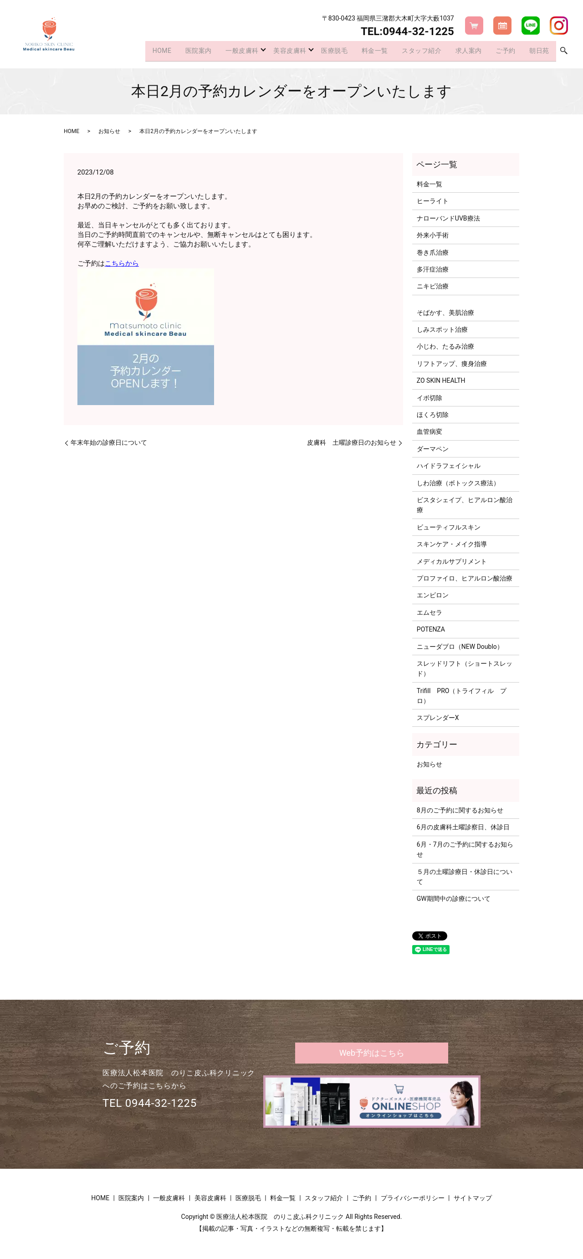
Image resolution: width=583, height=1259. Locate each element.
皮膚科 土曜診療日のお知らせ (351, 442)
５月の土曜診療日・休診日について (464, 876)
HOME (137, 52)
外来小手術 (433, 235)
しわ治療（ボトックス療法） (458, 483)
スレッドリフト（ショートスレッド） (464, 668)
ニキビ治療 (433, 286)
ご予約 (502, 52)
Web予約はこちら (371, 1053)
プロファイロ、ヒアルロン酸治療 (464, 578)
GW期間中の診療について (454, 898)
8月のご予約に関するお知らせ (460, 810)
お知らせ (109, 131)
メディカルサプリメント (452, 561)
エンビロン (433, 595)
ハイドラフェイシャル (449, 465)
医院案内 (176, 52)
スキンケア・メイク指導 (452, 544)
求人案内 (463, 52)
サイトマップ (473, 1198)
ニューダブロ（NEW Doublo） (460, 646)
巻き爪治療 (433, 252)
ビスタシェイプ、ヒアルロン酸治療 (464, 505)
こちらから (122, 263)
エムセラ (429, 612)
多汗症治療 (433, 269)
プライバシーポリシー (413, 1198)
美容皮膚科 (273, 52)
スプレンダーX (438, 717)
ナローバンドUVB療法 (448, 218)
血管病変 (429, 431)
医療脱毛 (321, 52)
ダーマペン (433, 448)
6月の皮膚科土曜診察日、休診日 (463, 827)
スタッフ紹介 (413, 52)
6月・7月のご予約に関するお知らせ (465, 849)
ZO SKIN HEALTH (441, 380)
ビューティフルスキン (449, 527)
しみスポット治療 (442, 329)
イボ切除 (429, 397)
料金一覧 (364, 52)
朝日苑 (538, 52)
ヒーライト (433, 201)
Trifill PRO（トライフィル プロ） (462, 695)
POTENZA (431, 629)
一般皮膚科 (222, 52)
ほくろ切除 (433, 414)
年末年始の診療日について (109, 442)
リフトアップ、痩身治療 (452, 363)
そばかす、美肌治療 (445, 312)
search (564, 52)
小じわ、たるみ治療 (445, 346)
